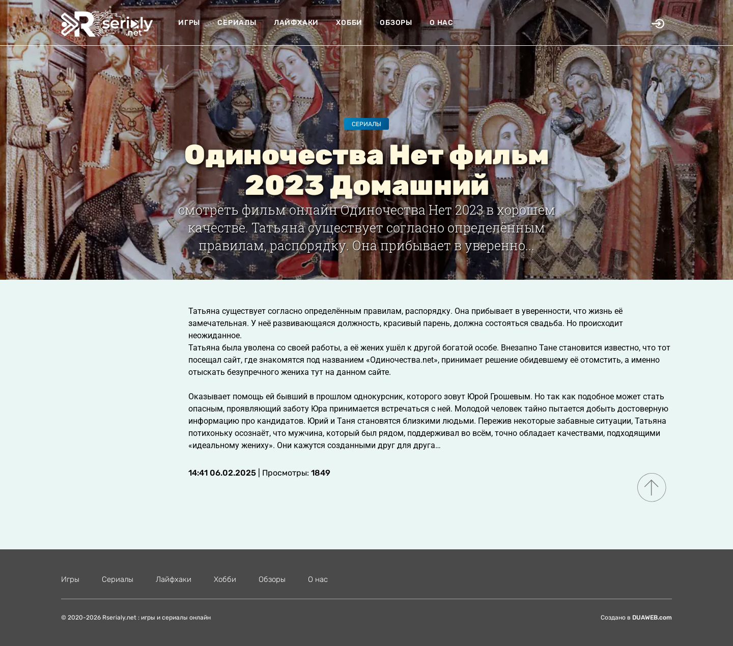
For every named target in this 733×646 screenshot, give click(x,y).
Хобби (349, 22)
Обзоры (396, 22)
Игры (189, 22)
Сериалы (237, 22)
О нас (442, 22)
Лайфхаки (296, 22)
